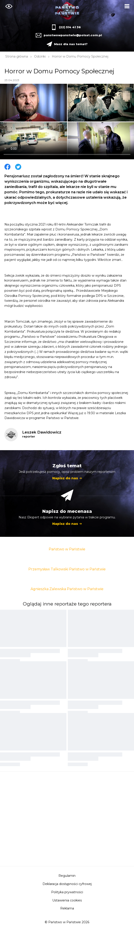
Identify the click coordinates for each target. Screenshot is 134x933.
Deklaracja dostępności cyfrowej (67, 884)
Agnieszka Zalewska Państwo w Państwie (67, 589)
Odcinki (40, 56)
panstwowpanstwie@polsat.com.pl (72, 35)
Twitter (18, 167)
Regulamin (67, 876)
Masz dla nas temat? (70, 44)
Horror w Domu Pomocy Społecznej (80, 56)
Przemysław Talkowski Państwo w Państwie (67, 569)
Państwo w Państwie (67, 549)
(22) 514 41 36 (70, 27)
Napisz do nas (65, 478)
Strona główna (16, 56)
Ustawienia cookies (67, 900)
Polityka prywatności (67, 892)
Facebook (7, 167)
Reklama (67, 908)
